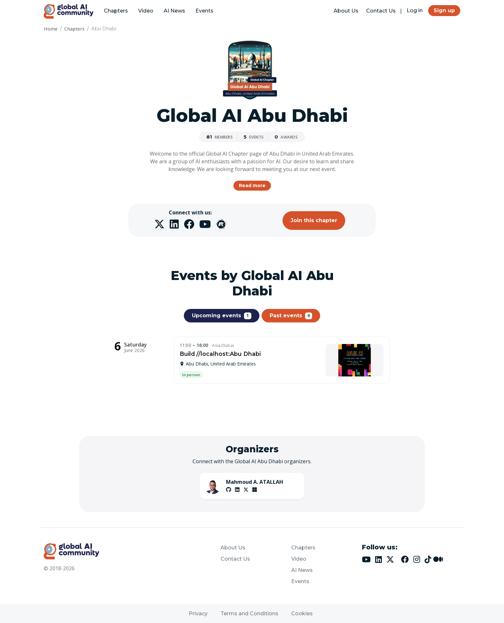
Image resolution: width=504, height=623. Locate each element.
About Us (346, 11)
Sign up (444, 10)
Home (51, 29)
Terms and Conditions (249, 613)
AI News (174, 11)
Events (204, 11)
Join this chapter (314, 220)
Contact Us (381, 11)
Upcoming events (221, 315)
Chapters (116, 11)
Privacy (198, 613)
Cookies (302, 613)
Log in (415, 10)
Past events (291, 315)
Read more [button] (252, 185)
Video (145, 11)
